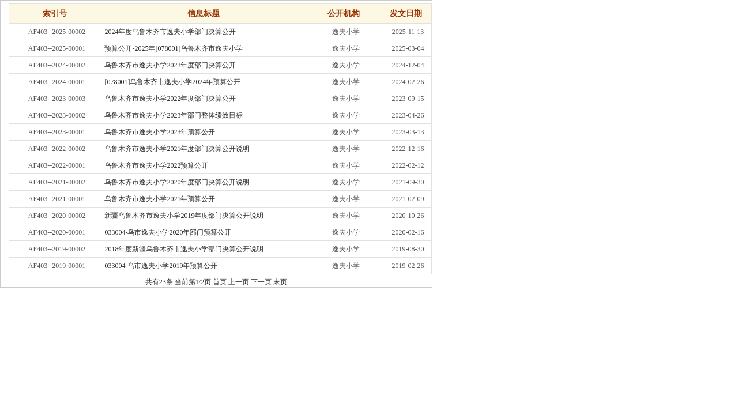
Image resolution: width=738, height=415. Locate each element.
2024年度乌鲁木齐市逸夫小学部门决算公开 (170, 32)
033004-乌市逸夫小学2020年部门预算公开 (167, 232)
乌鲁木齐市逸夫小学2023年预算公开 (159, 132)
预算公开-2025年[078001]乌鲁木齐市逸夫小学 (173, 48)
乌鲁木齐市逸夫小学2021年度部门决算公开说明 (177, 149)
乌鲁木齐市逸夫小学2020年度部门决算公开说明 (177, 182)
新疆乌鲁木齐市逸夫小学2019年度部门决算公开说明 (183, 216)
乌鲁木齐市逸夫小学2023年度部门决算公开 (170, 65)
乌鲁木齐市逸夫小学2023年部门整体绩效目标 (173, 115)
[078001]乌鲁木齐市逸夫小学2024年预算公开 (172, 82)
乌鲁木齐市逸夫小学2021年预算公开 (159, 199)
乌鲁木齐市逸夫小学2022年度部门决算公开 (170, 99)
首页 (220, 282)
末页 (280, 282)
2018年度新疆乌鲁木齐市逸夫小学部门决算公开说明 (183, 249)
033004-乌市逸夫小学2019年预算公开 (160, 266)
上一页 (238, 282)
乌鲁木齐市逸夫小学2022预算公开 (156, 165)
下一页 (261, 282)
